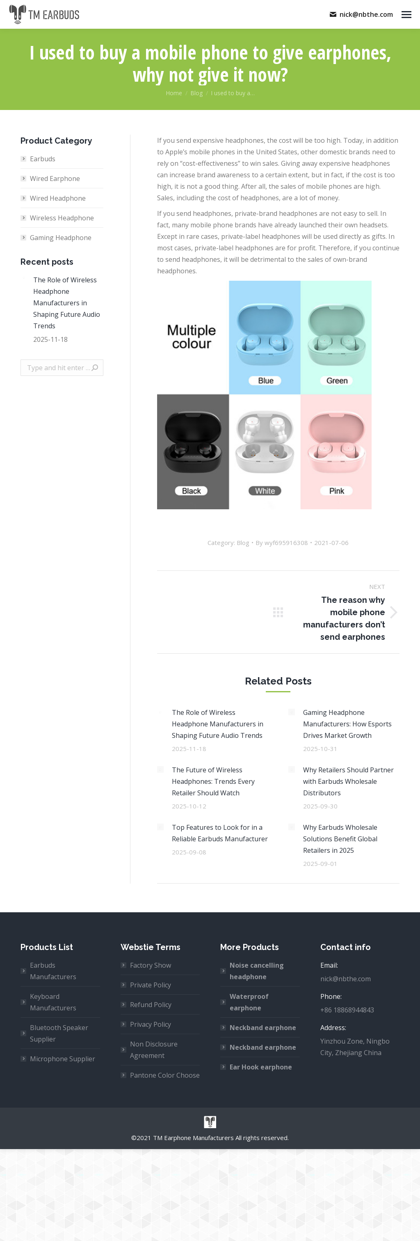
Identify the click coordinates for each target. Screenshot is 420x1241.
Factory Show (150, 965)
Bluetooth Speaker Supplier (59, 1033)
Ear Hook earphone (261, 1067)
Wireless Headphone (62, 217)
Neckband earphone (263, 1027)
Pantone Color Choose (165, 1075)
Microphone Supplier (62, 1058)
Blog (243, 542)
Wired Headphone (58, 198)
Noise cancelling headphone (257, 971)
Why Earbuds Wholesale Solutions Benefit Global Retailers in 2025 (340, 839)
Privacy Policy (150, 1024)
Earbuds (42, 158)
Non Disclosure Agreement (154, 1050)
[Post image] (160, 712)
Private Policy (150, 984)
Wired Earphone (55, 178)
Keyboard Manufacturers (53, 1002)
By (282, 542)
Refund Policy (150, 1004)
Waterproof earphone (249, 1002)
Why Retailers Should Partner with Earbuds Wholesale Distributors (348, 781)
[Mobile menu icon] (406, 14)
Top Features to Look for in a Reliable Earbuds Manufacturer (220, 833)
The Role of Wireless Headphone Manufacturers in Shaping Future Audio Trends (217, 724)
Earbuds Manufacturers (53, 971)
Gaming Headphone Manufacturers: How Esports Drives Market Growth (347, 724)
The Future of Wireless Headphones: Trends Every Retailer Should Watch (213, 781)
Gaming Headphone (60, 237)
